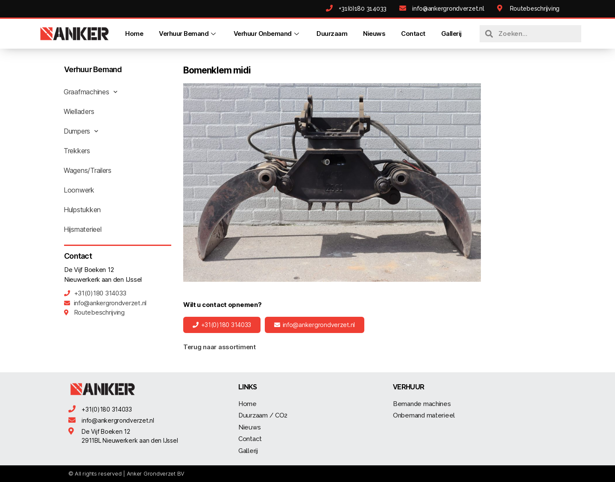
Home (134, 33)
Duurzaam (331, 33)
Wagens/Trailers (87, 170)
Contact (413, 33)
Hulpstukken (82, 209)
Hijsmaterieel (83, 229)
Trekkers (77, 150)
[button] (222, 325)
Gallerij (451, 33)
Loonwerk (79, 190)
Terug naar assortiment (219, 347)
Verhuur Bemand (188, 33)
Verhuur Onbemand (267, 33)
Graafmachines (90, 91)
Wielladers (79, 111)
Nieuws (374, 33)
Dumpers (81, 131)
